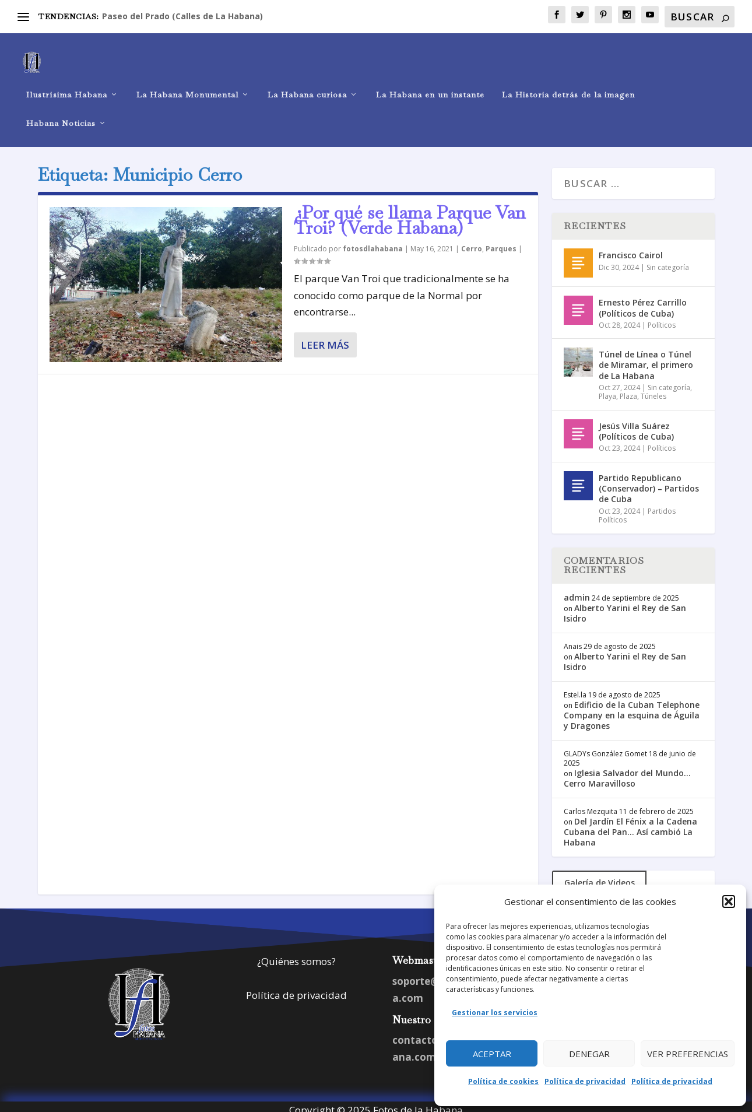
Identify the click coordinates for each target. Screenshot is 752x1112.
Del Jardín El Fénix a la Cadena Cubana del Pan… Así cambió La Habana (630, 824)
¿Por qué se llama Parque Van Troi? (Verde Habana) (410, 212)
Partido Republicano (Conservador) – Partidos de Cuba (649, 481)
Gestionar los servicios (494, 1013)
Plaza (628, 389)
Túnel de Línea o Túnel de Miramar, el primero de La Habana (646, 357)
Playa (607, 389)
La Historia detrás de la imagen (568, 85)
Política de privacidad (585, 1081)
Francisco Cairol (631, 247)
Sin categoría (667, 259)
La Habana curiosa (307, 85)
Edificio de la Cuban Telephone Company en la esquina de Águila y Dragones (632, 708)
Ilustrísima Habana (66, 85)
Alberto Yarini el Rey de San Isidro (625, 605)
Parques (501, 241)
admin (577, 589)
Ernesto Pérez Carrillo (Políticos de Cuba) (643, 300)
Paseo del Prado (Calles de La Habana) (182, 16)
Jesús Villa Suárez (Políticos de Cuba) (636, 423)
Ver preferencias (687, 1054)
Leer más (325, 337)
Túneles (653, 389)
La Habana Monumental (187, 85)
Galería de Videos (599, 874)
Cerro (471, 241)
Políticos (662, 317)
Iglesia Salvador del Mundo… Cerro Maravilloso (627, 770)
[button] (729, 901)
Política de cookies (503, 1081)
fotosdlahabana (373, 241)
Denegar (589, 1054)
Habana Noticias (61, 113)
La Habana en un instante (430, 85)
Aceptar (492, 1054)
